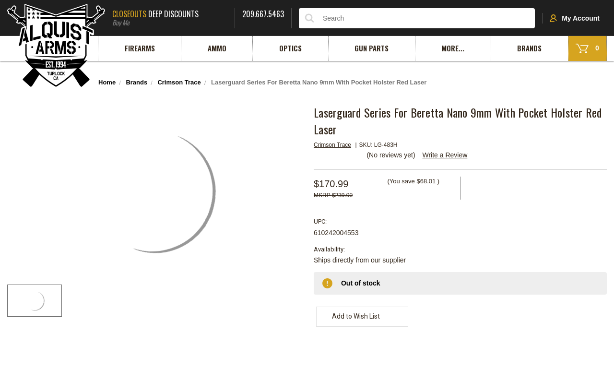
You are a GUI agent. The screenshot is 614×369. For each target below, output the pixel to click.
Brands (529, 48)
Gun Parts (371, 48)
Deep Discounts (169, 16)
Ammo (217, 48)
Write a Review (444, 155)
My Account (575, 18)
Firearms (140, 48)
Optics (290, 48)
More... (452, 48)
